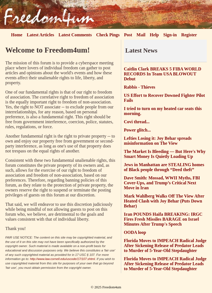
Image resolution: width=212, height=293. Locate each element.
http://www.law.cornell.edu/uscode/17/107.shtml (62, 259)
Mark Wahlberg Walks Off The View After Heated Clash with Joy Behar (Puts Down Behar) (164, 201)
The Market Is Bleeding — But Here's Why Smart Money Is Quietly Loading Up (165, 154)
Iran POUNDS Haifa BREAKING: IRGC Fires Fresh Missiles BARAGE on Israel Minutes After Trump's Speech (163, 219)
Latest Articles (40, 34)
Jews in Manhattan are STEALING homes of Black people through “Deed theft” (164, 167)
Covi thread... (137, 121)
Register (189, 34)
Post (128, 34)
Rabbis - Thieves (139, 87)
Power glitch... (137, 130)
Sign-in (170, 34)
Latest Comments (75, 34)
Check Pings (108, 34)
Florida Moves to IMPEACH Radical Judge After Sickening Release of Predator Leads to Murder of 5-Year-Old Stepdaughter (165, 245)
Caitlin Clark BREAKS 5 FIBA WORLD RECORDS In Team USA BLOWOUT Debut (162, 74)
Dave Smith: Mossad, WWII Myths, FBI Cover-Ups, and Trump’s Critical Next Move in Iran (162, 183)
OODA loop (135, 232)
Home (16, 34)
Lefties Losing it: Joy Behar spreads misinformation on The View (158, 141)
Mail (141, 34)
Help (154, 34)
